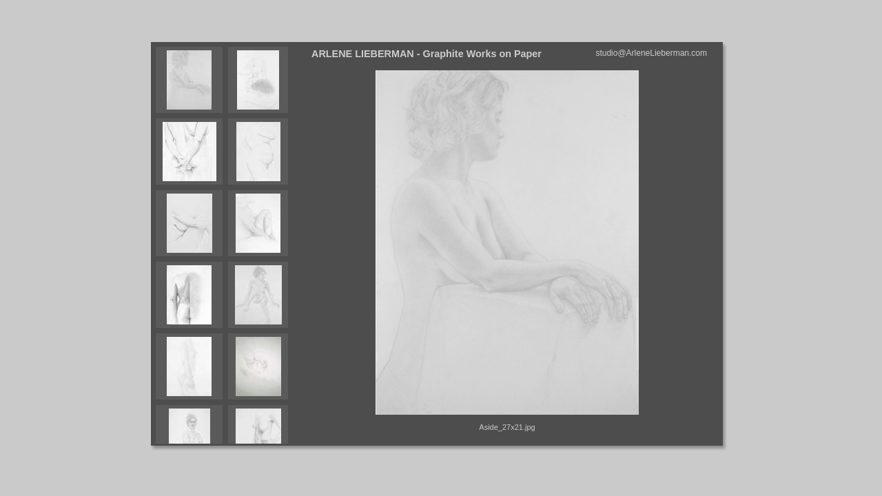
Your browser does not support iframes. (229, 244)
